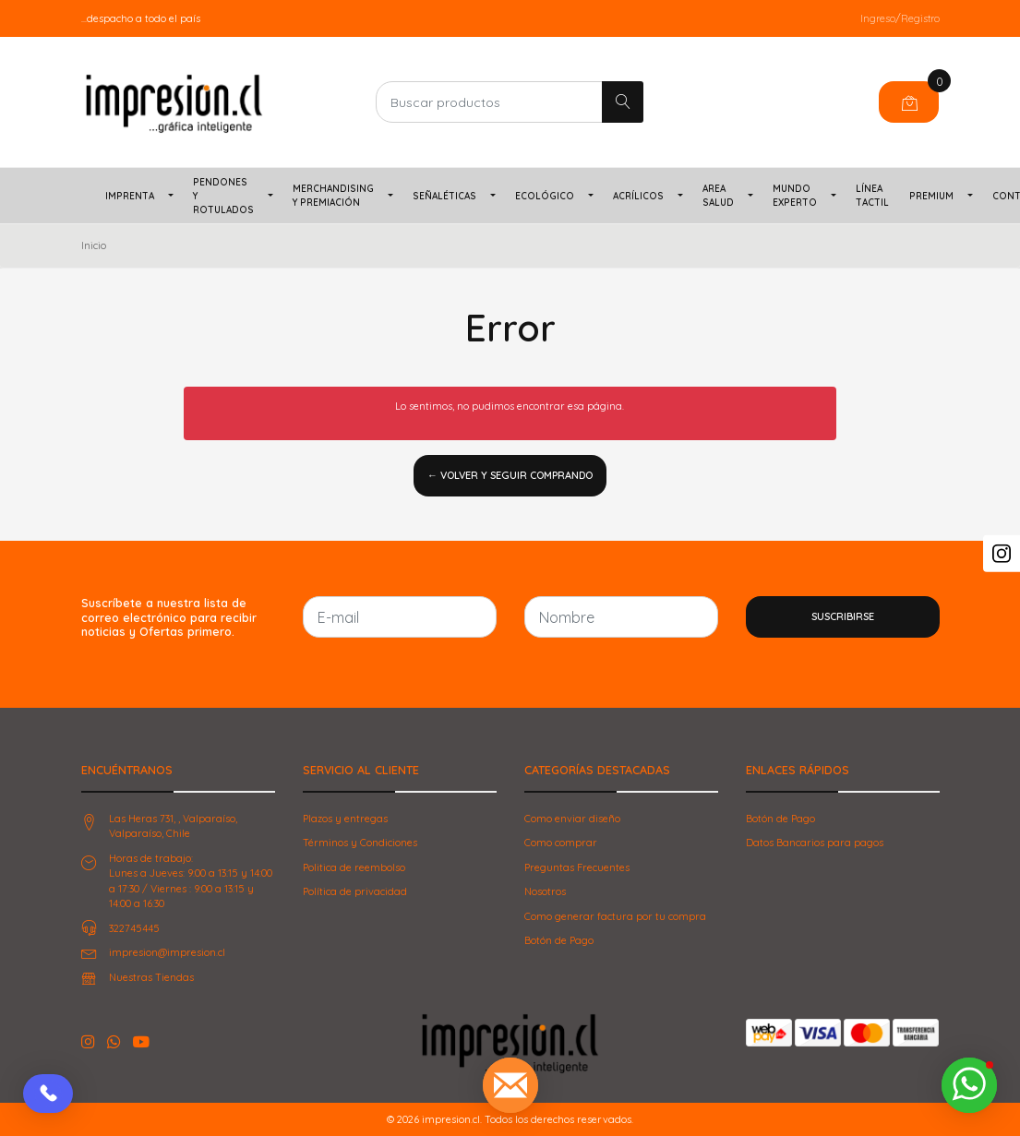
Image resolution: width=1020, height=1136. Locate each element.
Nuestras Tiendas (151, 977)
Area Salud (718, 196)
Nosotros (545, 891)
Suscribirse (842, 616)
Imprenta (129, 196)
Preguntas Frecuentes (577, 867)
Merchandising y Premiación (333, 196)
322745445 (134, 928)
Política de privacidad (355, 891)
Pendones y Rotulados (223, 196)
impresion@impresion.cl (167, 952)
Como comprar (560, 842)
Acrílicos (638, 196)
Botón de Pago (559, 940)
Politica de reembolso (354, 867)
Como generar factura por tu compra (615, 916)
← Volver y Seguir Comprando (510, 475)
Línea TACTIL (872, 196)
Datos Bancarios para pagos (814, 842)
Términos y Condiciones (360, 842)
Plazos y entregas (345, 818)
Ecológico (544, 196)
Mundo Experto (795, 196)
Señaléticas (444, 196)
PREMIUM (931, 196)
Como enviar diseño (572, 818)
